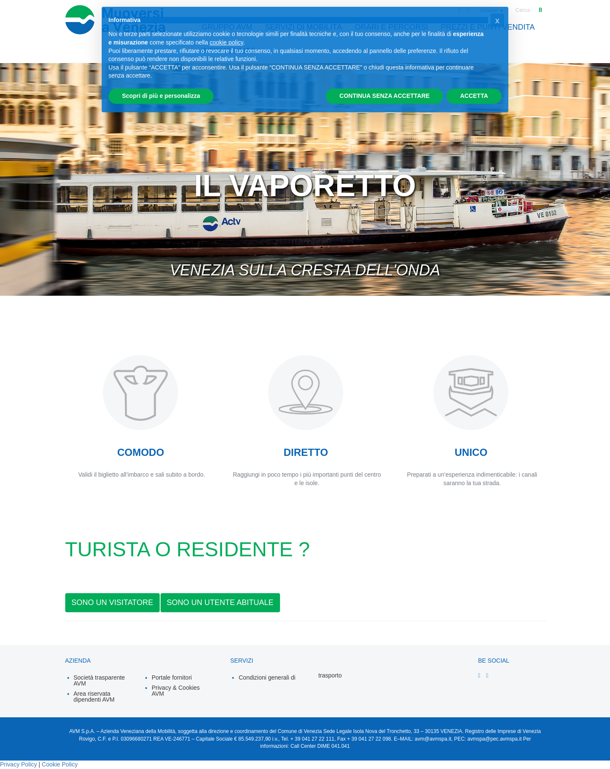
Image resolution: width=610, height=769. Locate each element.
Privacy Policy (18, 764)
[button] (497, 20)
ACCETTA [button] (474, 95)
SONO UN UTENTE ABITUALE (220, 602)
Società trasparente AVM (99, 680)
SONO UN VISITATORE (112, 602)
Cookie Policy (60, 764)
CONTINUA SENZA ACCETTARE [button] (384, 95)
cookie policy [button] (226, 42)
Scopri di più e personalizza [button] (161, 95)
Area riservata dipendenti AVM (94, 696)
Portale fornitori (172, 677)
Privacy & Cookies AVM (176, 690)
